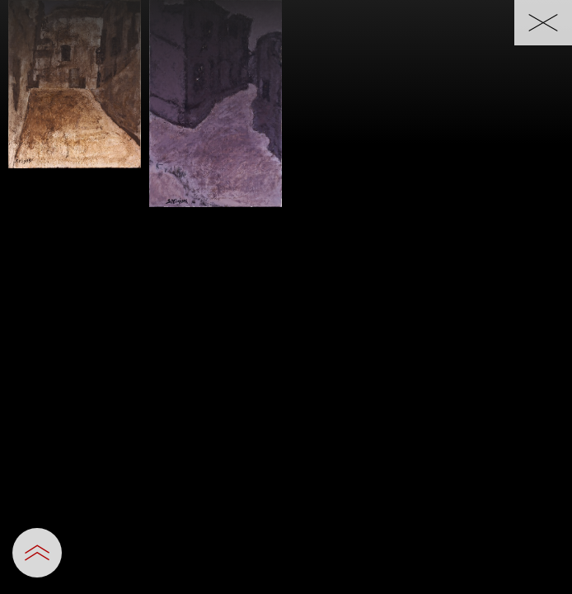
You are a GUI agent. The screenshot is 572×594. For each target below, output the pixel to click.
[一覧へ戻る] (543, 22)
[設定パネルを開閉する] (37, 553)
